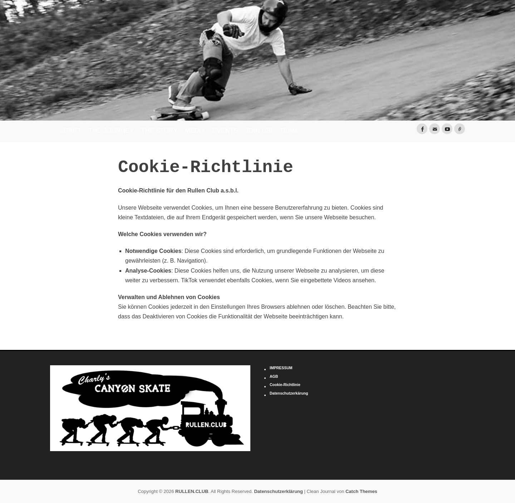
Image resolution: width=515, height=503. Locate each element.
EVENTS (225, 130)
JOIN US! (259, 130)
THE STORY (159, 130)
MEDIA (195, 130)
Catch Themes (361, 491)
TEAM (289, 130)
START (71, 130)
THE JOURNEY (111, 130)
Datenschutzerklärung (278, 491)
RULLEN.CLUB (191, 491)
